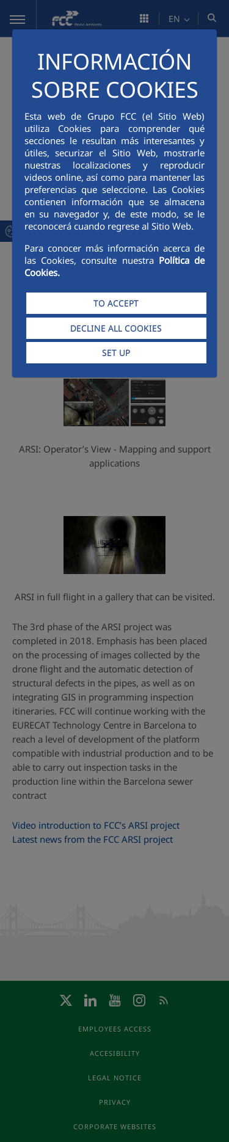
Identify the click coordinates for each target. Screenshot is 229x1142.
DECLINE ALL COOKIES (116, 328)
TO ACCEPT (116, 303)
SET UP (116, 352)
